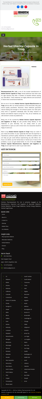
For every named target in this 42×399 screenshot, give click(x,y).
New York (26, 345)
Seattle (26, 351)
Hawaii (7, 309)
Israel (25, 360)
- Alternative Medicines (6, 239)
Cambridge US (27, 318)
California (8, 291)
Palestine (26, 366)
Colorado (8, 294)
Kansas (7, 324)
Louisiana (8, 330)
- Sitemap (3, 223)
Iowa (7, 321)
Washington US (28, 354)
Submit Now (7, 184)
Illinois (7, 315)
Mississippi (8, 345)
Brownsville (27, 315)
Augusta (26, 300)
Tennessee (27, 282)
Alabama (8, 279)
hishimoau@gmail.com (7, 29)
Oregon (8, 378)
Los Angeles (27, 339)
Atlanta (26, 297)
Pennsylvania (9, 381)
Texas (25, 285)
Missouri (8, 348)
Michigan (8, 339)
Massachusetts (9, 336)
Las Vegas (26, 336)
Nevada (8, 357)
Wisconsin (26, 294)
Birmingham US (28, 309)
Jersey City (26, 333)
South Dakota (27, 279)
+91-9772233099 (6, 27)
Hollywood (26, 327)
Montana (8, 351)
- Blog (2, 248)
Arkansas (8, 288)
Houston (26, 330)
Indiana (7, 318)
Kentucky (8, 327)
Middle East (27, 357)
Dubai (25, 372)
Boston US (27, 312)
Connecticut (9, 297)
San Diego (26, 348)
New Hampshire (10, 360)
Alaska (7, 282)
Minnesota (8, 342)
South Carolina (27, 276)
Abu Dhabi (26, 375)
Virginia (26, 291)
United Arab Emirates (29, 369)
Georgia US (8, 306)
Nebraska (8, 354)
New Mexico (9, 366)
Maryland (8, 333)
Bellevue (26, 306)
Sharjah (26, 378)
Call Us (7, 397)
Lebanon (26, 363)
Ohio (7, 375)
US (6, 276)
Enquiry (34, 397)
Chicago (26, 321)
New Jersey (8, 363)
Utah (25, 288)
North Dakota (9, 372)
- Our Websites (5, 229)
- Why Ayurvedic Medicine (7, 236)
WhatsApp (21, 397)
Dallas (25, 324)
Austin (25, 303)
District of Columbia (11, 300)
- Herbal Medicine (5, 242)
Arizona (8, 285)
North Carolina (9, 369)
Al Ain (25, 381)
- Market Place (4, 226)
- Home (3, 214)
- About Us (3, 217)
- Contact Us (4, 220)
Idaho (7, 312)
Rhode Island (9, 384)
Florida (7, 303)
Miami (25, 342)
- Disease (3, 245)
